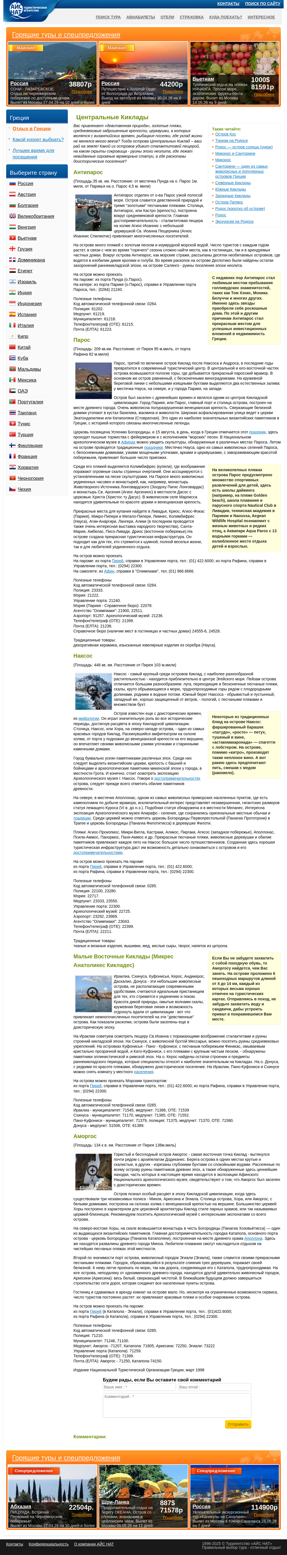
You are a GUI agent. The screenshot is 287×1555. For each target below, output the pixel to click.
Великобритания (36, 216)
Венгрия (27, 227)
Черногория (31, 478)
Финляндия (30, 445)
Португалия (30, 402)
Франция (27, 456)
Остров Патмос (229, 202)
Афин (109, 571)
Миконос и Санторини (235, 153)
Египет (25, 271)
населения (143, 1072)
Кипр (23, 336)
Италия (26, 325)
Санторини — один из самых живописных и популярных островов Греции (241, 171)
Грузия (25, 249)
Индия (25, 292)
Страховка (192, 17)
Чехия (24, 489)
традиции (82, 818)
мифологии (88, 718)
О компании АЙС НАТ (94, 1544)
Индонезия (30, 303)
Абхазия (20, 1506)
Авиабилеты (140, 17)
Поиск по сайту (263, 3)
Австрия (27, 194)
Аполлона (253, 1238)
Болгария (28, 205)
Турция (25, 434)
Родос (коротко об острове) (240, 208)
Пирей (117, 561)
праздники (153, 447)
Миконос (223, 160)
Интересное (261, 17)
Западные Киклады (233, 195)
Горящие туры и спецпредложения (66, 1457)
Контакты (228, 3)
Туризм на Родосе (231, 140)
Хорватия (28, 467)
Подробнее (82, 1514)
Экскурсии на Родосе (234, 221)
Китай (24, 347)
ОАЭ (23, 391)
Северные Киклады (233, 183)
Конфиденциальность (48, 1544)
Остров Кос (225, 134)
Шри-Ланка (115, 1502)
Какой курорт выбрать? (38, 139)
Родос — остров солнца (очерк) (244, 147)
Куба (23, 358)
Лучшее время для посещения (33, 154)
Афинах (128, 442)
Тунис (24, 423)
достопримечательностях (177, 778)
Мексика (27, 380)
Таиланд (27, 412)
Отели (167, 17)
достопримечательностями (97, 852)
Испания (27, 314)
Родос (220, 215)
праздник (257, 432)
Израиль (27, 281)
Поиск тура (108, 17)
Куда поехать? (225, 17)
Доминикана (31, 260)
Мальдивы (29, 369)
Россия (25, 183)
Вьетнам (27, 238)
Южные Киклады (230, 189)
